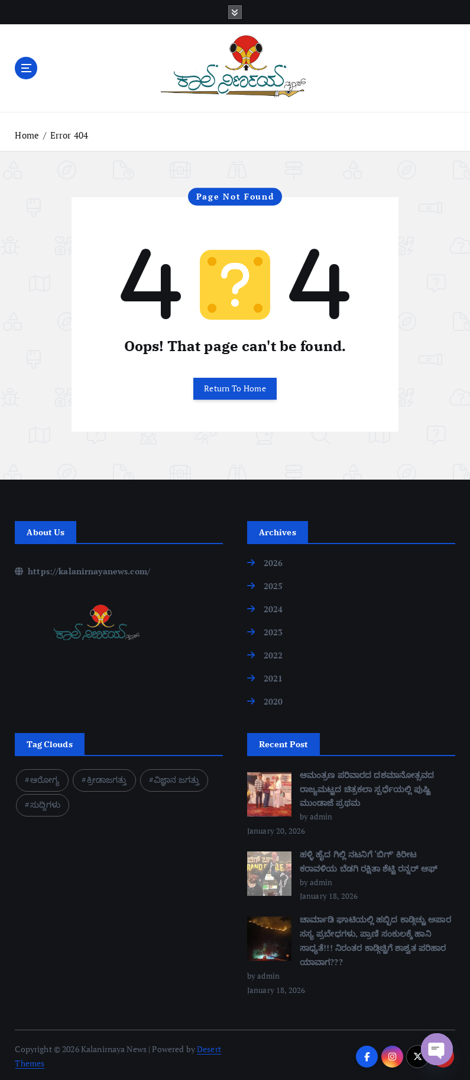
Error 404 (69, 135)
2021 (273, 677)
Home (27, 135)
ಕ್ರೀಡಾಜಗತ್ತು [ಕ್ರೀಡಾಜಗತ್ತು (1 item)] (107, 777)
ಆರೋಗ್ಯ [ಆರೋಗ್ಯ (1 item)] (45, 777)
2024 (273, 608)
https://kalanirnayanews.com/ (82, 570)
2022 (273, 654)
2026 (273, 562)
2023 (273, 631)
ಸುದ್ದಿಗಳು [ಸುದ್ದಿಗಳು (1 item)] (45, 802)
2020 (273, 700)
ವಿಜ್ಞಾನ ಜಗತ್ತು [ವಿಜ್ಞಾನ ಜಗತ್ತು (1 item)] (176, 777)
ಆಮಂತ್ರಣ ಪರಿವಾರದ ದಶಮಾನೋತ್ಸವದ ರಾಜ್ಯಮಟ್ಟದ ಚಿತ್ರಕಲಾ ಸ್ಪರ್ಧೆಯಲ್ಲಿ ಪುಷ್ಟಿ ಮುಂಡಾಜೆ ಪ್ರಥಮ (367, 786)
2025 (273, 585)
